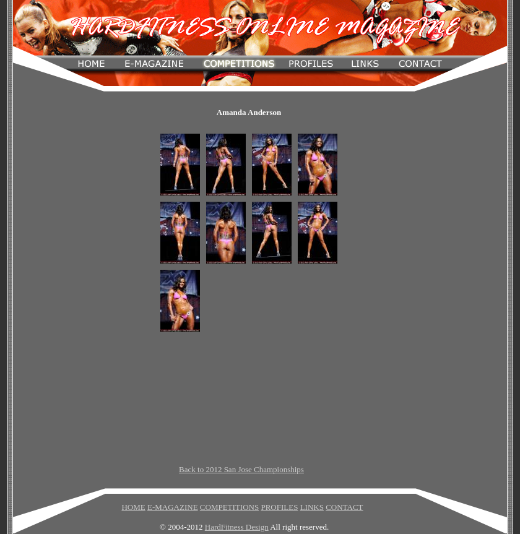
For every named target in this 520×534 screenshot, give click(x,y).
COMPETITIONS (229, 507)
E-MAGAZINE (172, 507)
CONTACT (344, 507)
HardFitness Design (237, 527)
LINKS (312, 507)
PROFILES (279, 507)
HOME (133, 507)
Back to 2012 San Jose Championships (241, 469)
